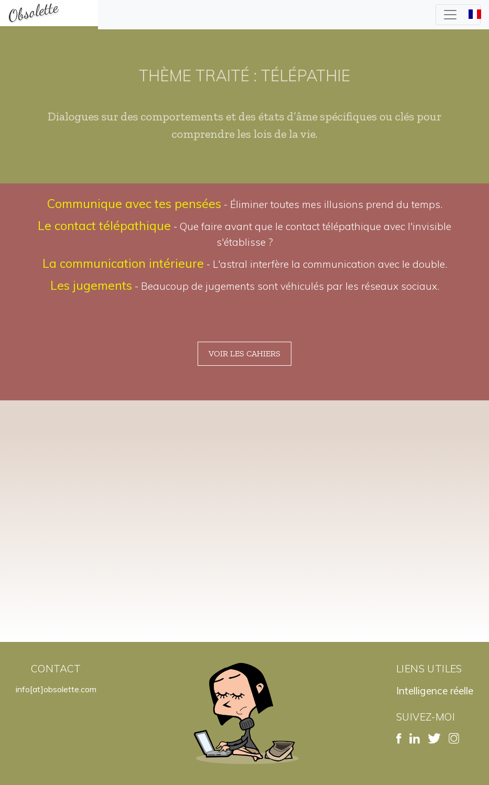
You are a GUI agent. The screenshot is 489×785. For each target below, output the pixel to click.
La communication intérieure (123, 263)
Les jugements (91, 285)
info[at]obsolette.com (56, 689)
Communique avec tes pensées (134, 203)
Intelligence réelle (434, 690)
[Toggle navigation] (458, 14)
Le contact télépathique (104, 225)
